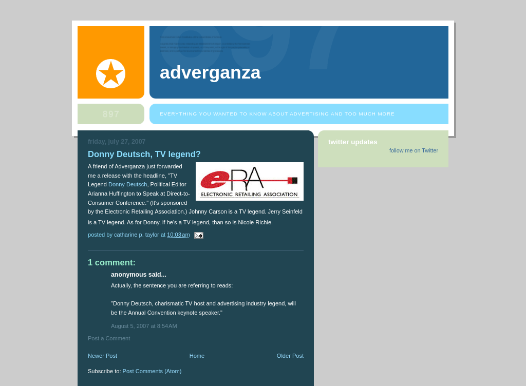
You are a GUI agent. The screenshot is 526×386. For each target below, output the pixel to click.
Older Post (290, 356)
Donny (127, 184)
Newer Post (102, 356)
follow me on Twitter (413, 150)
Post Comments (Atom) (152, 371)
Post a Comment (109, 338)
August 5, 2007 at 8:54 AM (144, 326)
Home (197, 356)
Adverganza (210, 72)
